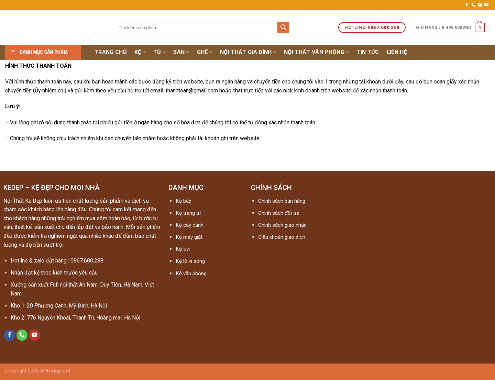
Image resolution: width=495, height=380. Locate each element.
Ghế (204, 52)
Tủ (159, 52)
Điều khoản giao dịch (281, 237)
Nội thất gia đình (248, 52)
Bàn (181, 52)
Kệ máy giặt (189, 237)
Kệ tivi (183, 249)
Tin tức (367, 52)
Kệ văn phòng (191, 273)
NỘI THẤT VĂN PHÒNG (316, 52)
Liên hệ (397, 52)
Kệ (140, 52)
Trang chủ (111, 52)
